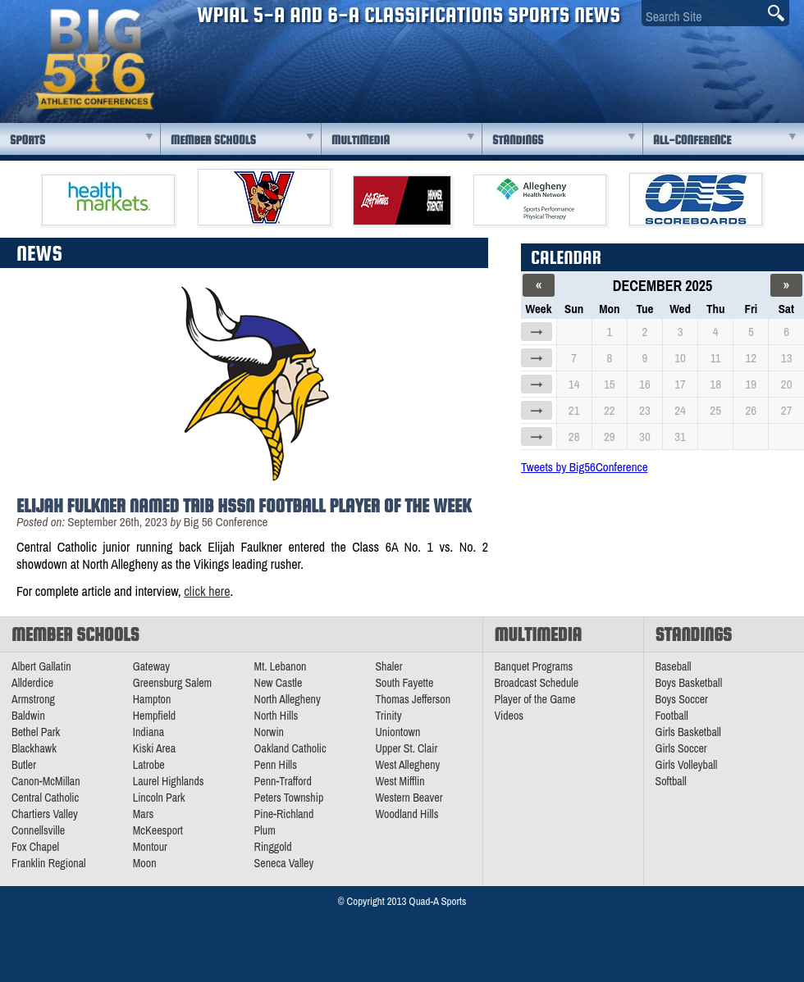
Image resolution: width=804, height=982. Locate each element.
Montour (150, 846)
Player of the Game (535, 699)
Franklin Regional (48, 863)
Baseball (674, 666)
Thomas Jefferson (412, 699)
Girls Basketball (688, 732)
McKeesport (158, 830)
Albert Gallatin (41, 666)
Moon (145, 863)
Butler (23, 764)
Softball (671, 781)
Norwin (269, 732)
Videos (509, 715)
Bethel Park (35, 732)
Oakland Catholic (290, 748)
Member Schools (213, 140)
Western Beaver (408, 797)
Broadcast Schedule (537, 682)
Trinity (388, 715)
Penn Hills (275, 764)
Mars (143, 814)
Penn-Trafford (283, 781)
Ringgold (273, 846)
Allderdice (32, 682)
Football (672, 715)
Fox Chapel (35, 846)
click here (207, 591)
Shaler (388, 666)
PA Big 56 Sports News (94, 59)
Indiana (148, 732)
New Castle (278, 682)
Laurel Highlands (168, 781)
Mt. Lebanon (280, 666)
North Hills (276, 715)
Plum (265, 830)
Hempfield (154, 715)
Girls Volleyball (687, 764)
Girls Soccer (681, 748)
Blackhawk (34, 748)
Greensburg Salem (172, 682)
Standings (517, 140)
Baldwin (28, 715)
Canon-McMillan (45, 781)
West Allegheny (407, 764)
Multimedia (360, 140)
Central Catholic (45, 797)
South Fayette (404, 682)
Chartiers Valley (44, 814)
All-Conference (692, 140)
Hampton (152, 699)
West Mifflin (399, 781)
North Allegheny (287, 699)
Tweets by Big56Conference (584, 466)
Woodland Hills (406, 814)
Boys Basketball (689, 682)
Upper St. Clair (406, 748)
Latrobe (149, 764)
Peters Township (289, 797)
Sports (27, 140)
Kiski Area (154, 748)
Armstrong (33, 699)
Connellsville (38, 830)
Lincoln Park (159, 797)
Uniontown (397, 732)
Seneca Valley (284, 863)
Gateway (151, 666)
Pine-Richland (284, 814)
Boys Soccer (682, 699)
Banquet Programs (534, 666)
